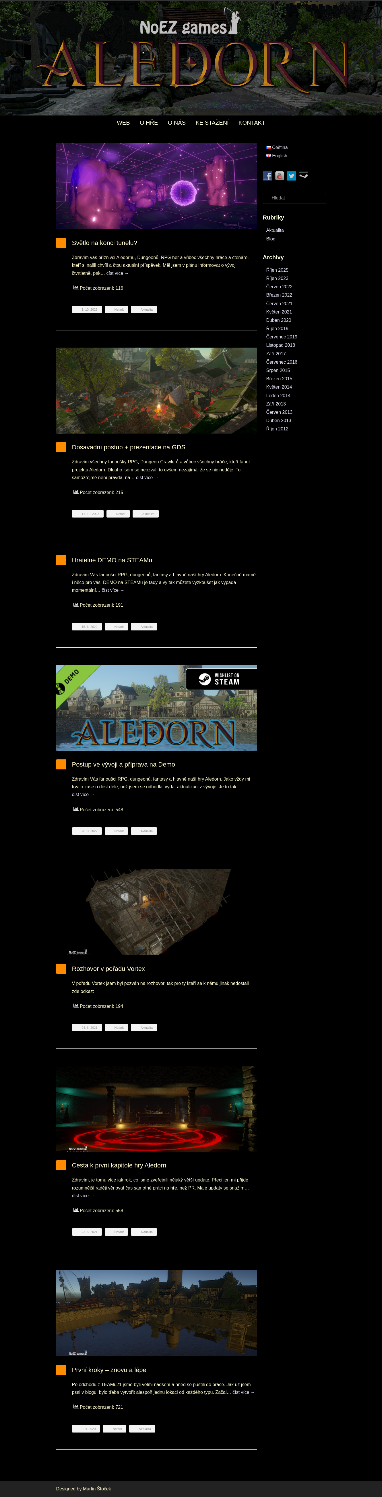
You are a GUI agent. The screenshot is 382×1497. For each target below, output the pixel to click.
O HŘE (149, 122)
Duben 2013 (278, 420)
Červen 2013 (279, 412)
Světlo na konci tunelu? (104, 242)
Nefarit (119, 309)
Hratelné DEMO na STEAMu (112, 560)
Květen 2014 (279, 387)
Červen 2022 (279, 286)
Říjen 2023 (277, 278)
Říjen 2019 (277, 328)
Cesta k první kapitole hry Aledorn (119, 1165)
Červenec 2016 (282, 362)
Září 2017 (276, 353)
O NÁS (177, 122)
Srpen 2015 (278, 370)
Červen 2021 (279, 303)
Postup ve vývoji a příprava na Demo (123, 764)
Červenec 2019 (282, 336)
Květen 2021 (279, 311)
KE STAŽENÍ (211, 122)
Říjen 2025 (277, 270)
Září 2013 (276, 403)
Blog (271, 238)
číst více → (117, 273)
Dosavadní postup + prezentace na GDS (129, 447)
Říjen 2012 (277, 428)
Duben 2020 (278, 320)
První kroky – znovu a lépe (109, 1369)
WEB (123, 122)
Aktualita (147, 309)
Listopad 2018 (280, 345)
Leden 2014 (278, 395)
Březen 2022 (279, 295)
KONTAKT (251, 122)
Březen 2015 (279, 378)
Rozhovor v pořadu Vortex (108, 968)
